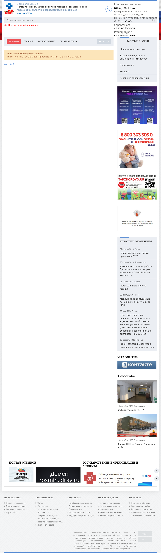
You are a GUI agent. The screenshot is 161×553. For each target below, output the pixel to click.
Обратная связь (68, 41)
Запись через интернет (47, 509)
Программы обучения (140, 503)
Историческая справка (110, 503)
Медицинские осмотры (132, 49)
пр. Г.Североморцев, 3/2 (130, 409)
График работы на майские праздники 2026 (135, 254)
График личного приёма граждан (133, 287)
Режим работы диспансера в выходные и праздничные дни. (137, 345)
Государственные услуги (79, 512)
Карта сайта (11, 512)
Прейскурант (127, 65)
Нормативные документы (111, 506)
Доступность (43, 512)
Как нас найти (43, 506)
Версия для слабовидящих (21, 24)
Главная (28, 41)
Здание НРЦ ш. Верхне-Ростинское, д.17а (137, 445)
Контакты (125, 71)
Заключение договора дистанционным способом (134, 57)
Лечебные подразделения (134, 77)
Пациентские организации (80, 506)
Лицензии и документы (141, 509)
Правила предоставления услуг (51, 521)
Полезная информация (16, 506)
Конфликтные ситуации (47, 515)
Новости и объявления (136, 241)
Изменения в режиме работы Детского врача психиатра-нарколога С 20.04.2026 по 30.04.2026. (136, 271)
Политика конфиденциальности (51, 518)
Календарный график (140, 506)
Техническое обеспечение (143, 515)
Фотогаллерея (106, 509)
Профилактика (75, 509)
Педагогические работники (143, 512)
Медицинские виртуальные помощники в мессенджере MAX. (135, 301)
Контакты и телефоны (15, 509)
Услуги (40, 503)
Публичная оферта (45, 525)
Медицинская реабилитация (81, 515)
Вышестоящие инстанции (111, 515)
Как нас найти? (46, 41)
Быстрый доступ (137, 41)
